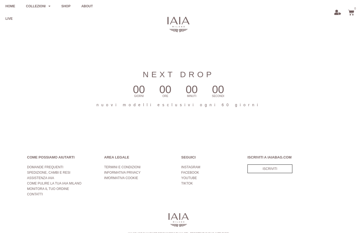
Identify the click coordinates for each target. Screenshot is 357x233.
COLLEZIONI (38, 6)
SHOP (66, 6)
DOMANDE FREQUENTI (45, 167)
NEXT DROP (178, 74)
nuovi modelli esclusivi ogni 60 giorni (178, 105)
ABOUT (87, 6)
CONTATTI (35, 194)
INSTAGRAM (190, 167)
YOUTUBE (189, 178)
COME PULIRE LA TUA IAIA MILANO (54, 183)
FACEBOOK (190, 172)
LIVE (9, 19)
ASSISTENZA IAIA (40, 178)
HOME (10, 6)
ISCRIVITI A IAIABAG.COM (269, 157)
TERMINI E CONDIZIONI (122, 167)
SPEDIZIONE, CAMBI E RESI (48, 172)
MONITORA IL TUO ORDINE (48, 189)
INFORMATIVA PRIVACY (122, 172)
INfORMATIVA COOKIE (121, 178)
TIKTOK (187, 183)
